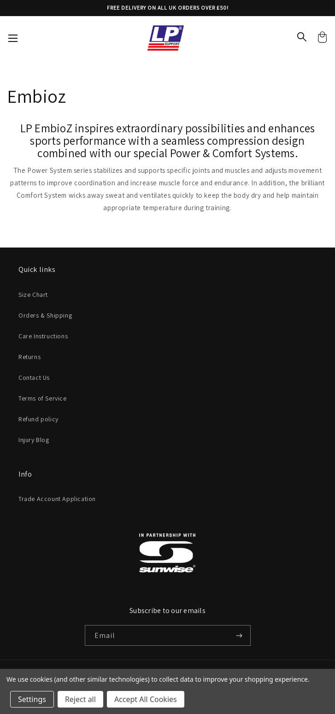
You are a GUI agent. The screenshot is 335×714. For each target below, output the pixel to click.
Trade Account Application (57, 499)
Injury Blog (33, 440)
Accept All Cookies (145, 699)
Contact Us (34, 377)
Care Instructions (43, 336)
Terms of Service (42, 398)
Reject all (80, 699)
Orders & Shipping (45, 315)
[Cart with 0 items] (322, 38)
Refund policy (38, 419)
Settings (32, 699)
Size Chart (33, 294)
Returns (29, 357)
